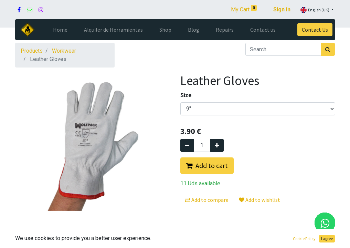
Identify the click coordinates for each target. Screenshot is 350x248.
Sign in (281, 9)
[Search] (328, 49)
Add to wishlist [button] (259, 199)
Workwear (64, 51)
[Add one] (217, 145)
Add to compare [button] (207, 199)
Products (32, 51)
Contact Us (315, 29)
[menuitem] (60, 30)
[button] (207, 165)
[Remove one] (187, 145)
